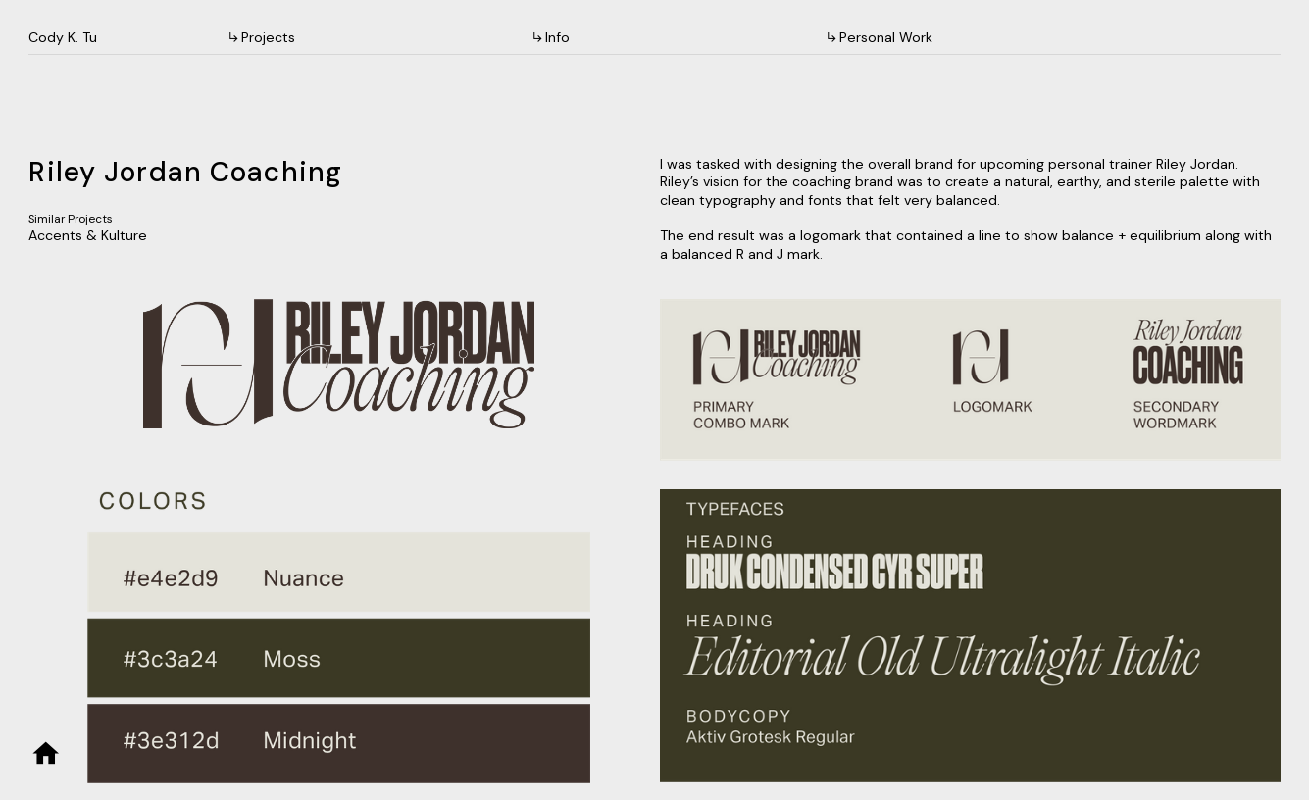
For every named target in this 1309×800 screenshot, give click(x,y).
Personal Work (885, 37)
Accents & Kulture (87, 235)
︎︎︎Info (552, 37)
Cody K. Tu (62, 37)
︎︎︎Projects (261, 37)
